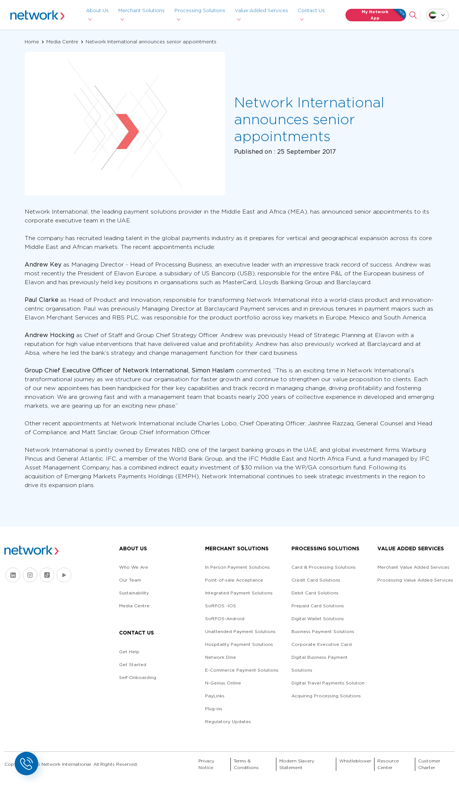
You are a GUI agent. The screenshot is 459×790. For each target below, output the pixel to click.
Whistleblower (355, 761)
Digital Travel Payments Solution (328, 683)
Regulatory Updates (228, 721)
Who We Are (133, 567)
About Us (97, 10)
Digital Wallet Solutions (317, 618)
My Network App (383, 15)
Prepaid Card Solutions (317, 605)
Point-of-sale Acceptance (234, 580)
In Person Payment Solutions (237, 567)
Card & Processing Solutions (323, 567)
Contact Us (311, 10)
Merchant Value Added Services (413, 567)
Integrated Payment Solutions (239, 593)
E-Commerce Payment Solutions (242, 670)
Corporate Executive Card (321, 644)
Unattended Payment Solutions (240, 631)
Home (32, 41)
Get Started (132, 664)
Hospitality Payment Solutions (239, 644)
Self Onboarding (137, 677)
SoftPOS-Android (224, 618)
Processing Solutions (200, 10)
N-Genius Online (223, 683)
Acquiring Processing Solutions (326, 695)
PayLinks (215, 695)
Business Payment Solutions (322, 631)
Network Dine (220, 657)
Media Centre (62, 41)
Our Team (130, 580)
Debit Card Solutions (314, 593)
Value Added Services (261, 10)
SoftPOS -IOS (220, 605)
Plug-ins (213, 708)
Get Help (129, 651)
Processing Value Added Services (415, 580)
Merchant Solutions (142, 10)
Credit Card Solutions (315, 580)
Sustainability (134, 593)
